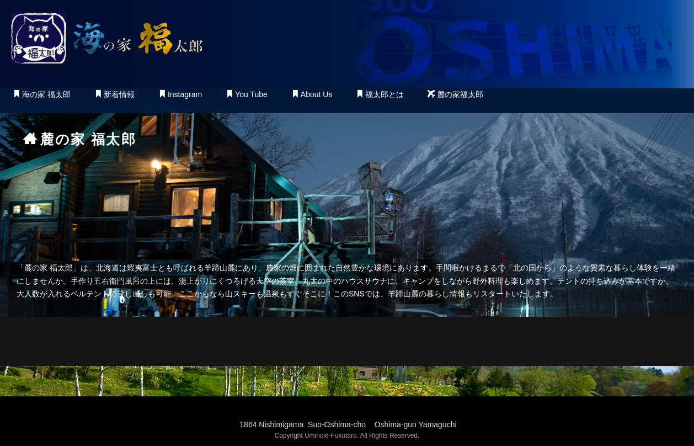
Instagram (180, 94)
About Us (312, 94)
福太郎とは (380, 94)
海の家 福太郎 (42, 94)
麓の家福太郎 (455, 94)
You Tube (247, 94)
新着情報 (114, 94)
